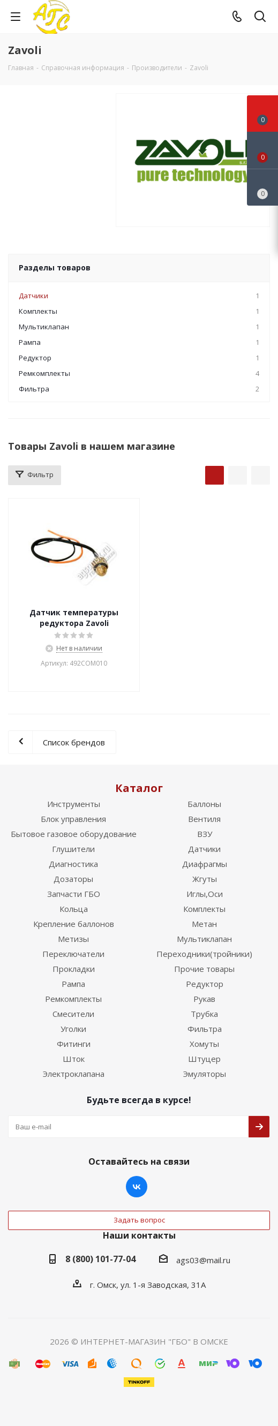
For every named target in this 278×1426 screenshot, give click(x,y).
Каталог (139, 788)
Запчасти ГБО (73, 893)
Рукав (204, 998)
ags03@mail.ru (203, 1260)
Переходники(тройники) (204, 953)
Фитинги (74, 1043)
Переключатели (73, 953)
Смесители (73, 1013)
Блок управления (73, 818)
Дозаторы (73, 878)
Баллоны (204, 803)
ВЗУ (204, 833)
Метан (204, 923)
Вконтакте (136, 1186)
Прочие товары (204, 968)
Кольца (73, 908)
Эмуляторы (204, 1073)
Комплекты (204, 908)
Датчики (204, 848)
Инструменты (73, 803)
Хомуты (204, 1043)
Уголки (73, 1028)
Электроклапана (73, 1073)
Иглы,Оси (204, 893)
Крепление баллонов (73, 923)
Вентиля (204, 818)
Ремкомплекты (73, 998)
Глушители (73, 848)
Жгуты (204, 878)
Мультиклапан (204, 938)
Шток (74, 1058)
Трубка (204, 1013)
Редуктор (204, 983)
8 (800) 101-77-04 (100, 1259)
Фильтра (204, 1028)
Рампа (73, 983)
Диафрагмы (204, 863)
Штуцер (204, 1058)
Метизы (73, 938)
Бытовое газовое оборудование (74, 833)
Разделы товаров (55, 267)
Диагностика (73, 863)
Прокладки (73, 968)
